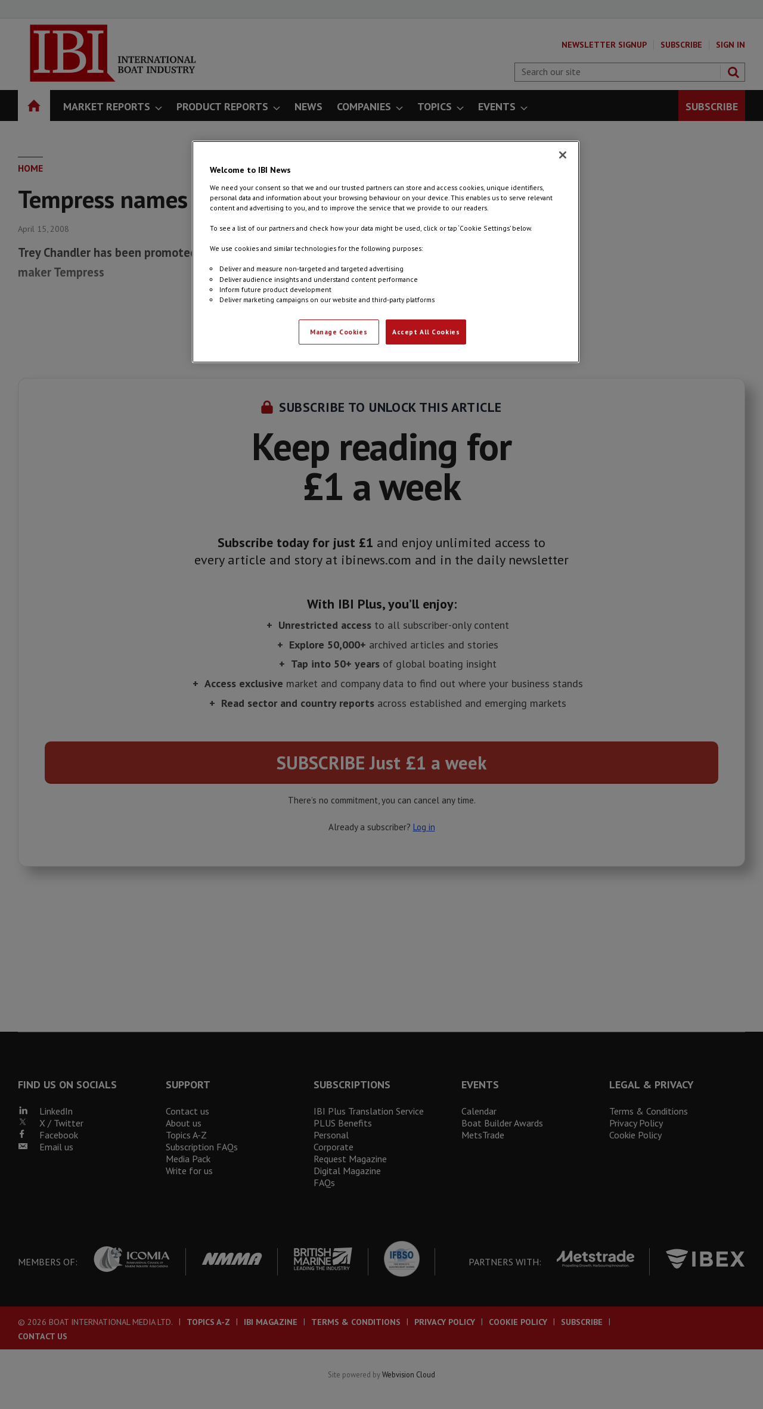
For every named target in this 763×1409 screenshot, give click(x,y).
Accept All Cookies (426, 331)
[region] (385, 251)
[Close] (563, 155)
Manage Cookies (338, 331)
